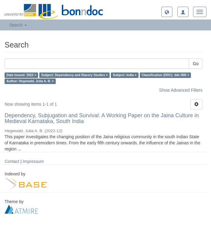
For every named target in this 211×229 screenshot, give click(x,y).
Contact (12, 161)
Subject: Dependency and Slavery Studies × (74, 75)
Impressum (33, 161)
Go (196, 63)
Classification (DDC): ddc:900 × (165, 75)
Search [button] (18, 25)
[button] (166, 12)
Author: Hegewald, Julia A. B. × (30, 81)
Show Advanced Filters (180, 90)
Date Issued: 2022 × (21, 75)
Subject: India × (125, 75)
